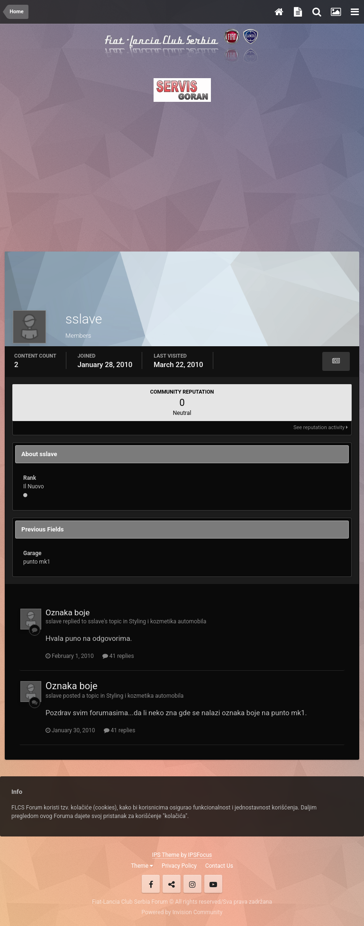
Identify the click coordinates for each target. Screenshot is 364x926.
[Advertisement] (182, 174)
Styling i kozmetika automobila (167, 621)
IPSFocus (200, 855)
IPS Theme (166, 855)
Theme (142, 866)
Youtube (213, 884)
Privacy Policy (179, 866)
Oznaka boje (68, 612)
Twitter (172, 884)
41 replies (118, 656)
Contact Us (219, 866)
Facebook (151, 884)
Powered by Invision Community (182, 912)
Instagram (192, 884)
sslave (54, 621)
